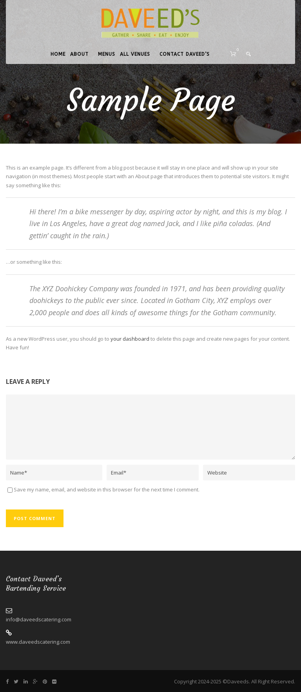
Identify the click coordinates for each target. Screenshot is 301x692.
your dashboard (130, 338)
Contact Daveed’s (185, 54)
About (79, 54)
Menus (106, 54)
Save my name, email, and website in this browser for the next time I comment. (106, 489)
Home (58, 54)
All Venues (135, 54)
